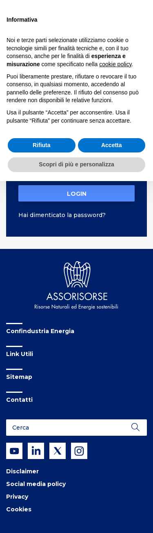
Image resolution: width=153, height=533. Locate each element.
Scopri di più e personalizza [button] (76, 164)
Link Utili (19, 354)
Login (76, 193)
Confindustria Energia (40, 331)
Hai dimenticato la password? (62, 215)
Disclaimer (22, 471)
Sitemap (19, 377)
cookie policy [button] (115, 64)
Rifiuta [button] (42, 145)
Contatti (19, 399)
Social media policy (36, 484)
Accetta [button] (111, 145)
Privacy (17, 496)
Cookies (18, 509)
